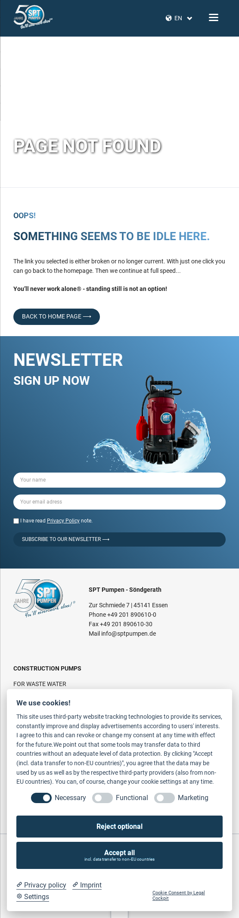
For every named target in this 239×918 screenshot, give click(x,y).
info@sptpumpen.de (128, 633)
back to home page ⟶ (56, 316)
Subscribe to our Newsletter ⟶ (65, 539)
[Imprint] (87, 885)
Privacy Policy (63, 521)
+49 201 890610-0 (131, 614)
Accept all (119, 855)
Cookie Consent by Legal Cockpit (178, 895)
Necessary (70, 798)
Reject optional (119, 826)
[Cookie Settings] (32, 897)
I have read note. (56, 521)
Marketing (193, 798)
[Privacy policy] (41, 885)
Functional (132, 798)
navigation (213, 17)
